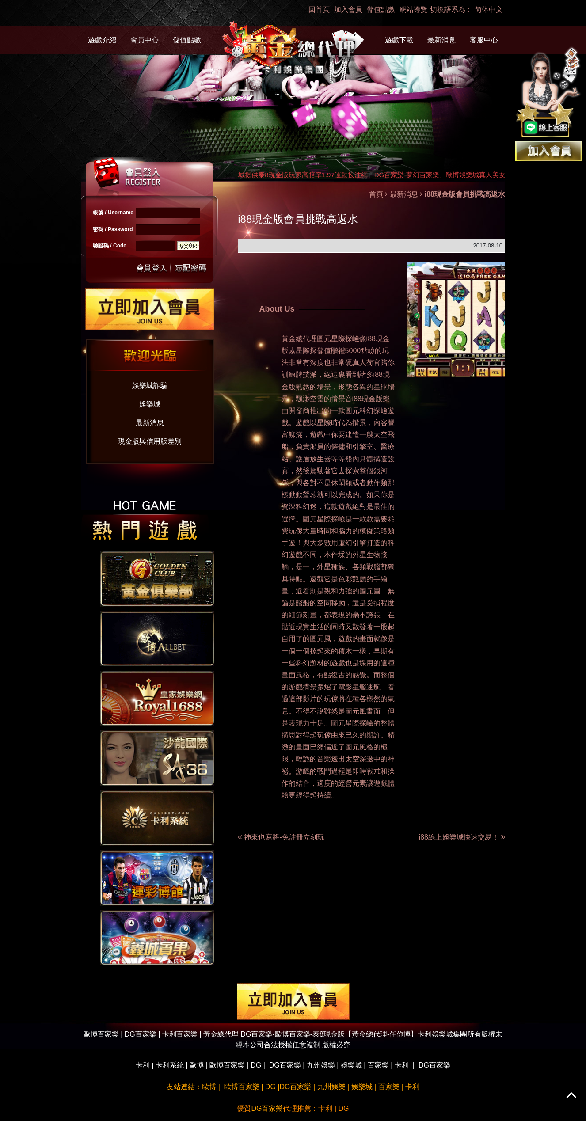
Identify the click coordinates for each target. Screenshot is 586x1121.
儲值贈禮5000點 (342, 350)
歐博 (197, 1065)
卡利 (143, 1065)
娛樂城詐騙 (149, 385)
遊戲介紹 (102, 40)
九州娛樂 (321, 1065)
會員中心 (144, 40)
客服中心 (484, 40)
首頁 (376, 194)
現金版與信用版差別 (150, 441)
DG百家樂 (285, 1065)
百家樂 (378, 1065)
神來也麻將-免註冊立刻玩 (284, 837)
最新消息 (441, 40)
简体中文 (489, 9)
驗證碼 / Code (109, 246)
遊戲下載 (399, 40)
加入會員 (348, 9)
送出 (152, 267)
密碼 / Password (113, 229)
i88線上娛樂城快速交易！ (462, 837)
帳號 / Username (113, 212)
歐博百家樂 (227, 1065)
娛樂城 (149, 404)
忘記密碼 (188, 267)
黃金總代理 (299, 338)
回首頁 (319, 9)
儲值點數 (381, 9)
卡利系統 (170, 1065)
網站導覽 (414, 9)
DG (256, 1065)
